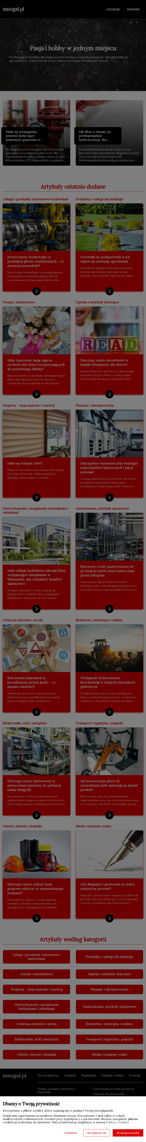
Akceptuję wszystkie (128, 1132)
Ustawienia (70, 1132)
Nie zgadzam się (96, 1132)
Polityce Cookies (117, 1122)
